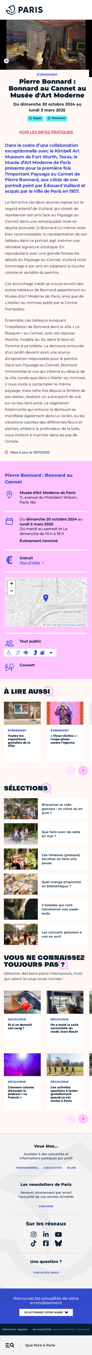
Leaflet (47, 625)
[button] (45, 598)
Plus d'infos (30, 563)
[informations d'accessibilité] (30, 652)
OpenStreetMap (69, 625)
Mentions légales (15, 1329)
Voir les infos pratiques (46, 132)
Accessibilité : (61, 1329)
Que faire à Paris (40, 1345)
